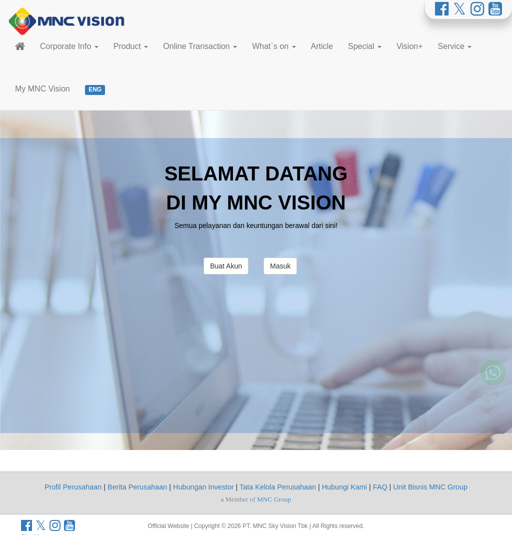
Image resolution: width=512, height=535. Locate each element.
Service (455, 46)
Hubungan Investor (203, 487)
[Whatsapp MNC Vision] (493, 362)
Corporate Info (69, 46)
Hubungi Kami (344, 487)
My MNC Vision (42, 88)
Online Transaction (200, 46)
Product (131, 46)
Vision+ (409, 46)
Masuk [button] (280, 266)
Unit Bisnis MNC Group (430, 487)
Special (365, 46)
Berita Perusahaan (137, 487)
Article (322, 46)
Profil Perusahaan (73, 487)
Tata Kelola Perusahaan (278, 487)
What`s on (274, 46)
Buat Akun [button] (226, 266)
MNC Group (274, 499)
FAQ (380, 487)
